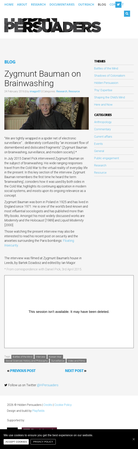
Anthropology (103, 122)
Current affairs (103, 136)
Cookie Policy (63, 405)
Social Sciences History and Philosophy (27, 360)
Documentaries (62, 4)
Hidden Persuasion (106, 83)
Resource (74, 91)
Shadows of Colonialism (109, 75)
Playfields (38, 410)
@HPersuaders (47, 385)
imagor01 (35, 91)
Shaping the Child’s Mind (109, 97)
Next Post (74, 370)
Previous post (23, 370)
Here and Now (103, 104)
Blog (102, 4)
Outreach (86, 4)
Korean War (55, 356)
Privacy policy (43, 441)
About (22, 4)
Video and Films (76, 360)
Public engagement (106, 158)
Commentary (102, 129)
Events (98, 144)
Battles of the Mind (22, 356)
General (99, 151)
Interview (40, 356)
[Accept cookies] (133, 439)
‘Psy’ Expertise (103, 90)
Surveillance (57, 360)
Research (38, 4)
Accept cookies (16, 441)
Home (8, 4)
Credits (47, 405)
